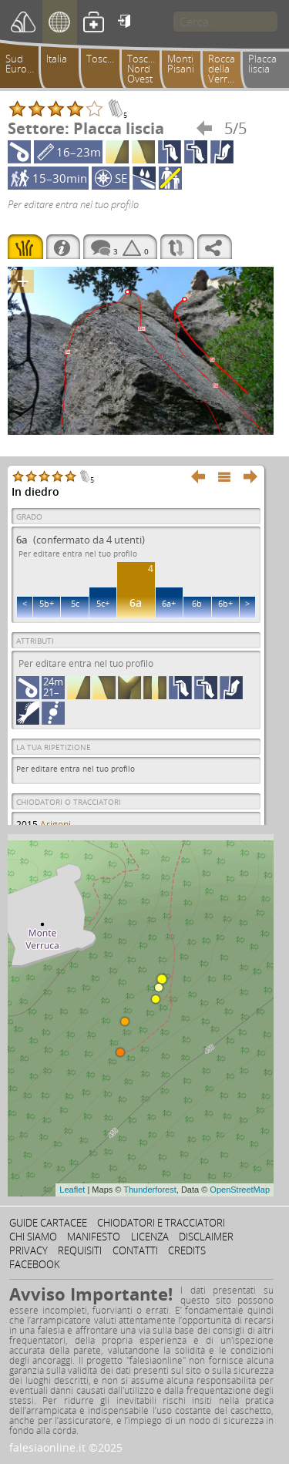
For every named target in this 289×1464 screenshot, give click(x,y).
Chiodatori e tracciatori (161, 1223)
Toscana (105, 59)
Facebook (34, 1264)
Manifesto (93, 1237)
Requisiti (80, 1250)
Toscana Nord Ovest (146, 69)
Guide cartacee (48, 1223)
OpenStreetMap (240, 1189)
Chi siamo (33, 1237)
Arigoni (55, 824)
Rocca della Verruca (226, 69)
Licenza (150, 1237)
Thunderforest (149, 1189)
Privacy (28, 1250)
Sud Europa (22, 64)
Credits (187, 1250)
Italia (56, 59)
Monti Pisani (180, 64)
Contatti (135, 1250)
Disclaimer (206, 1237)
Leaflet (72, 1189)
